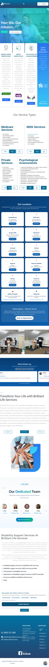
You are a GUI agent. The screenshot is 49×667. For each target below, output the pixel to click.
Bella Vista (36, 218)
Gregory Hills (12, 233)
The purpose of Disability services (14, 572)
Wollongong (43, 636)
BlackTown (42, 645)
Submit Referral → (24, 604)
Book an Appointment (24, 318)
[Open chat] (45, 663)
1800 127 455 (43, 104)
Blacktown (36, 233)
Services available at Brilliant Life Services (17, 578)
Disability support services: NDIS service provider (20, 569)
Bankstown (42, 648)
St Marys (42, 639)
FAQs (5, 581)
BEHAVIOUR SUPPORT (33, 134)
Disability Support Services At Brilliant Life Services (21, 566)
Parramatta (43, 634)
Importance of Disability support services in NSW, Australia (23, 575)
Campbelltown (12, 218)
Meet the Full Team (24, 522)
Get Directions (13, 224)
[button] (24, 4)
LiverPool (42, 642)
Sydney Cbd (42, 630)
